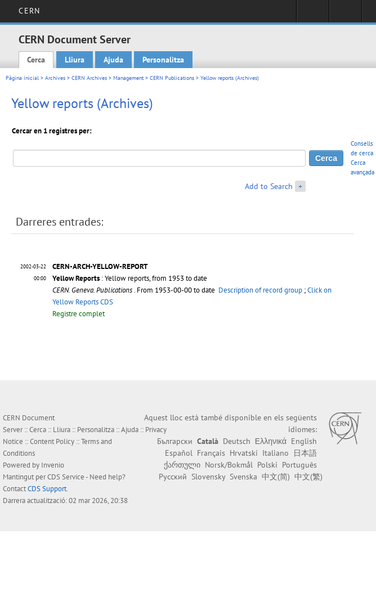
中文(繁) (308, 477)
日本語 (305, 453)
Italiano (275, 453)
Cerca (36, 60)
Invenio (52, 465)
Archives (55, 78)
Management (128, 78)
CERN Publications (172, 78)
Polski (267, 465)
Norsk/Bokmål (229, 465)
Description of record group (260, 290)
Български (175, 441)
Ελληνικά (271, 441)
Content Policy (52, 441)
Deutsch (236, 441)
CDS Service (65, 477)
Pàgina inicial (22, 78)
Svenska (243, 477)
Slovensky (208, 477)
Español (179, 453)
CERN (29, 11)
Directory (345, 14)
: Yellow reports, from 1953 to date (129, 278)
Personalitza (163, 60)
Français (211, 453)
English (304, 441)
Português (299, 465)
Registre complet (78, 313)
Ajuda (113, 60)
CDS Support (47, 488)
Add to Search (269, 186)
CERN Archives (89, 78)
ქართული (182, 465)
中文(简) (276, 477)
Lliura (74, 60)
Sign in (313, 14)
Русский (173, 477)
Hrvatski (244, 453)
